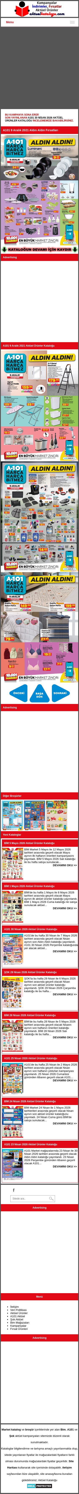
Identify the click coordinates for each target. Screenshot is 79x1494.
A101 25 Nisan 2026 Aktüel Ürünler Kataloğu (30, 1058)
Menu (10, 22)
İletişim (14, 1306)
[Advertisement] (39, 68)
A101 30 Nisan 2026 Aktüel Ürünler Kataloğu (30, 929)
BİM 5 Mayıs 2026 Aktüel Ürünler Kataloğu (29, 843)
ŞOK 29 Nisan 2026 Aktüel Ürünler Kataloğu (30, 972)
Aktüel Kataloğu (47, 1480)
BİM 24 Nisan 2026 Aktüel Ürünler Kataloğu (30, 1101)
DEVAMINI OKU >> (65, 865)
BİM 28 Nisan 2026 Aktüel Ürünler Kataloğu (30, 1015)
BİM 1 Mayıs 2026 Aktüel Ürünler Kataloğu (29, 886)
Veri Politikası (18, 1310)
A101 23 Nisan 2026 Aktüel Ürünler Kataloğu (30, 1144)
